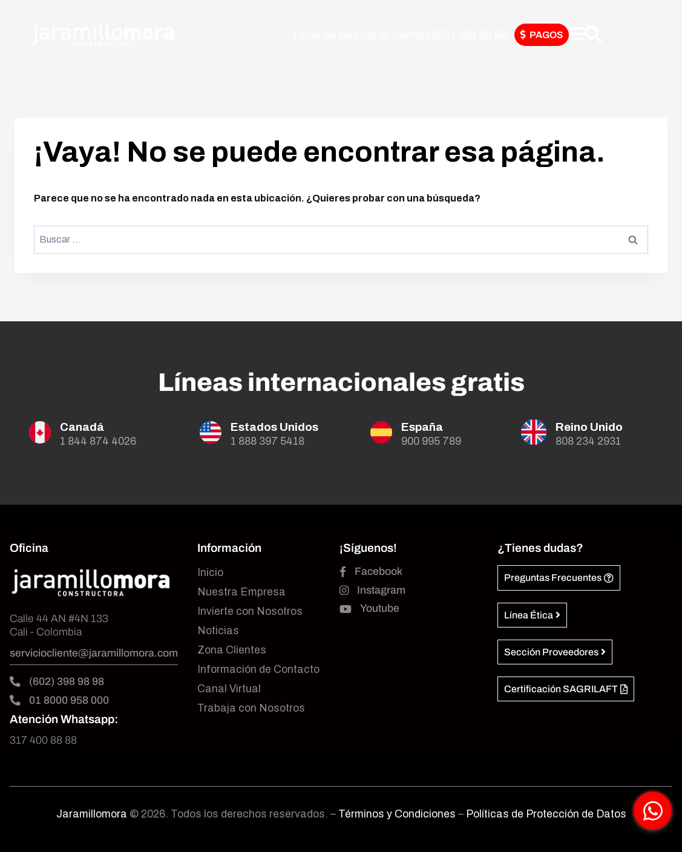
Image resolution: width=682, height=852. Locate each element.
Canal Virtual (229, 689)
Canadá (82, 427)
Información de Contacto (258, 669)
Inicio (210, 572)
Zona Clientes (231, 650)
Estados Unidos (274, 427)
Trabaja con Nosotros (251, 708)
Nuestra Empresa (241, 592)
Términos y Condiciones (398, 814)
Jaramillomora (91, 814)
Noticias (218, 631)
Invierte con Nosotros (250, 611)
